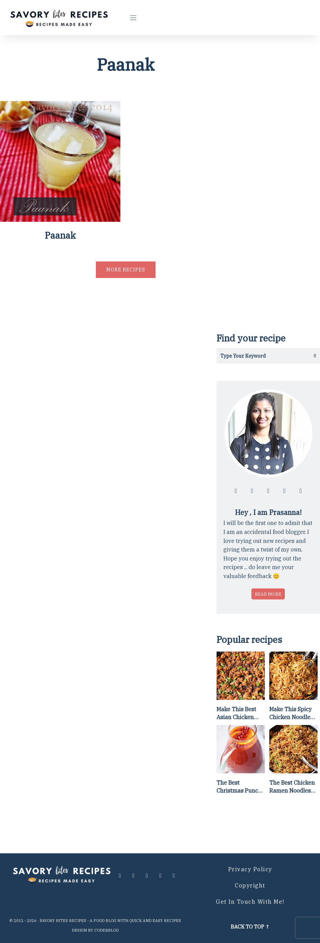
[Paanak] (60, 219)
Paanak (60, 235)
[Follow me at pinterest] (284, 490)
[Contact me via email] (300, 490)
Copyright (250, 885)
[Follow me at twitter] (268, 490)
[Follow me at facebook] (235, 490)
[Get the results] (312, 356)
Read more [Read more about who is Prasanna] (268, 594)
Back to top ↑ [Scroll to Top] (250, 926)
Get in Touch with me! (250, 901)
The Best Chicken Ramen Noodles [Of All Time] (292, 786)
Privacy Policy (250, 869)
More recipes (125, 270)
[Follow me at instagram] (252, 490)
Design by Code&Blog (95, 930)
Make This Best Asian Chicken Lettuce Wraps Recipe (236, 713)
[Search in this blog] (260, 356)
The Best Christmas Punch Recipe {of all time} (239, 786)
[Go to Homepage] (60, 17)
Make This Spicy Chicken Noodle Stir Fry (290, 713)
